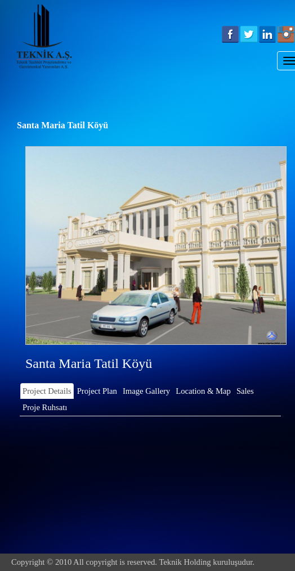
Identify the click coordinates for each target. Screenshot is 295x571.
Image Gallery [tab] (146, 390)
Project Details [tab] (47, 390)
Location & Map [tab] (203, 390)
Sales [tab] (245, 390)
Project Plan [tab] (97, 390)
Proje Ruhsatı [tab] (45, 407)
